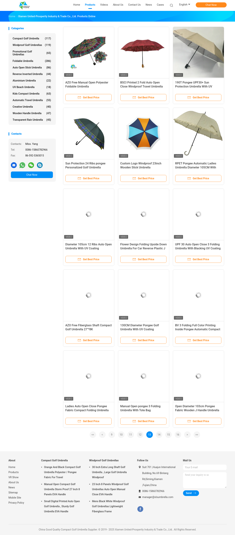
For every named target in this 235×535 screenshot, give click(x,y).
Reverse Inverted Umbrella (32, 74)
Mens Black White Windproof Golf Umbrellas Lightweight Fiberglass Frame (108, 506)
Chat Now (211, 4)
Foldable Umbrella (32, 61)
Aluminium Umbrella (32, 80)
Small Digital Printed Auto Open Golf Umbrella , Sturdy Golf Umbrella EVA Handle (62, 506)
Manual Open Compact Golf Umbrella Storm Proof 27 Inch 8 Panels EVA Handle (62, 489)
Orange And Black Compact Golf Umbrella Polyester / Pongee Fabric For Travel (62, 472)
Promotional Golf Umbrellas (32, 53)
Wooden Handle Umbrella (32, 113)
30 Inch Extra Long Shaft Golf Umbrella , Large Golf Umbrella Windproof (109, 472)
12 (140, 434)
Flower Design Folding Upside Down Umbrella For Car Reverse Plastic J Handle (143, 248)
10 (121, 434)
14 (159, 434)
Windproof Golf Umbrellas (32, 45)
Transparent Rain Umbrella (32, 120)
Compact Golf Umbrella (32, 38)
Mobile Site (15, 497)
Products (14, 472)
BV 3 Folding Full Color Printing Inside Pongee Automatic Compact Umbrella (197, 329)
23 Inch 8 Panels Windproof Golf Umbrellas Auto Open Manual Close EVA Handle (110, 489)
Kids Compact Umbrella (32, 93)
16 (177, 434)
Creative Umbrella (32, 107)
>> (196, 434)
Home (12, 467)
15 (168, 434)
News (12, 487)
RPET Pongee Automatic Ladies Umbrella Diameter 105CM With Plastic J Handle (195, 167)
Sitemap (13, 492)
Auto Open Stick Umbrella (32, 67)
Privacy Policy (16, 502)
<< (92, 434)
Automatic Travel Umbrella (32, 100)
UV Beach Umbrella (32, 87)
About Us (14, 482)
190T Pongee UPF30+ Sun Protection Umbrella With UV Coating (193, 86)
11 (130, 434)
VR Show (14, 477)
